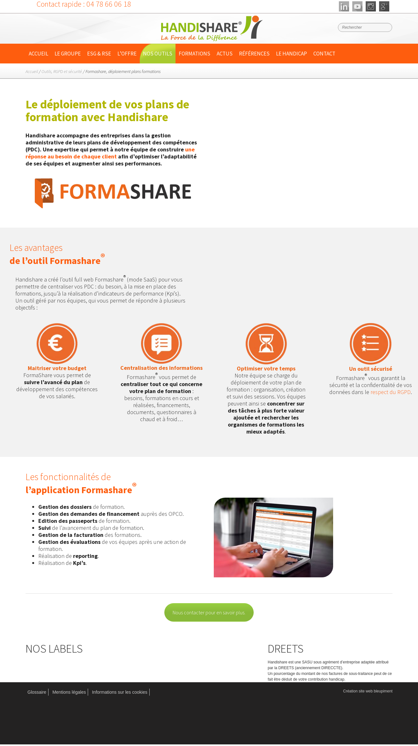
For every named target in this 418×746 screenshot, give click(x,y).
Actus (225, 53)
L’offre (127, 53)
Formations (194, 53)
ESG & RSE (99, 53)
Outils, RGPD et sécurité (61, 71)
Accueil (38, 53)
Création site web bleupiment (367, 691)
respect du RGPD (390, 392)
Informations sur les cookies (119, 692)
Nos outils (157, 53)
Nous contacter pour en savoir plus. (209, 612)
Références (254, 53)
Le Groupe (68, 53)
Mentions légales (69, 692)
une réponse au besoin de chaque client (110, 153)
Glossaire (36, 692)
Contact (324, 53)
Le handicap (291, 53)
